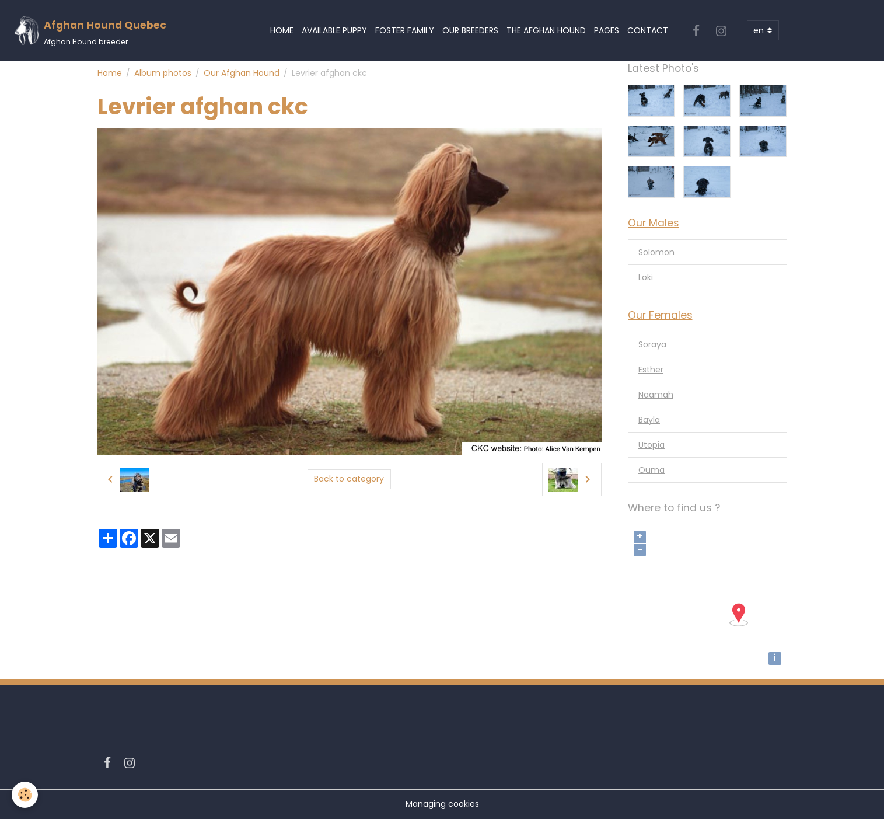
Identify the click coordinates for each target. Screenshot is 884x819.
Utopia (651, 445)
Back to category (349, 479)
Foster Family (404, 30)
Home (281, 30)
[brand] (89, 30)
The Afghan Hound (546, 30)
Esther (650, 369)
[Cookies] (25, 795)
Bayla (649, 420)
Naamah (655, 394)
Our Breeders (470, 30)
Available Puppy (334, 30)
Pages (606, 30)
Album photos (162, 73)
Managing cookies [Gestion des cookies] (442, 804)
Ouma (651, 470)
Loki (645, 277)
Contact (647, 30)
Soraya (652, 344)
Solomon (656, 252)
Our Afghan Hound (241, 73)
